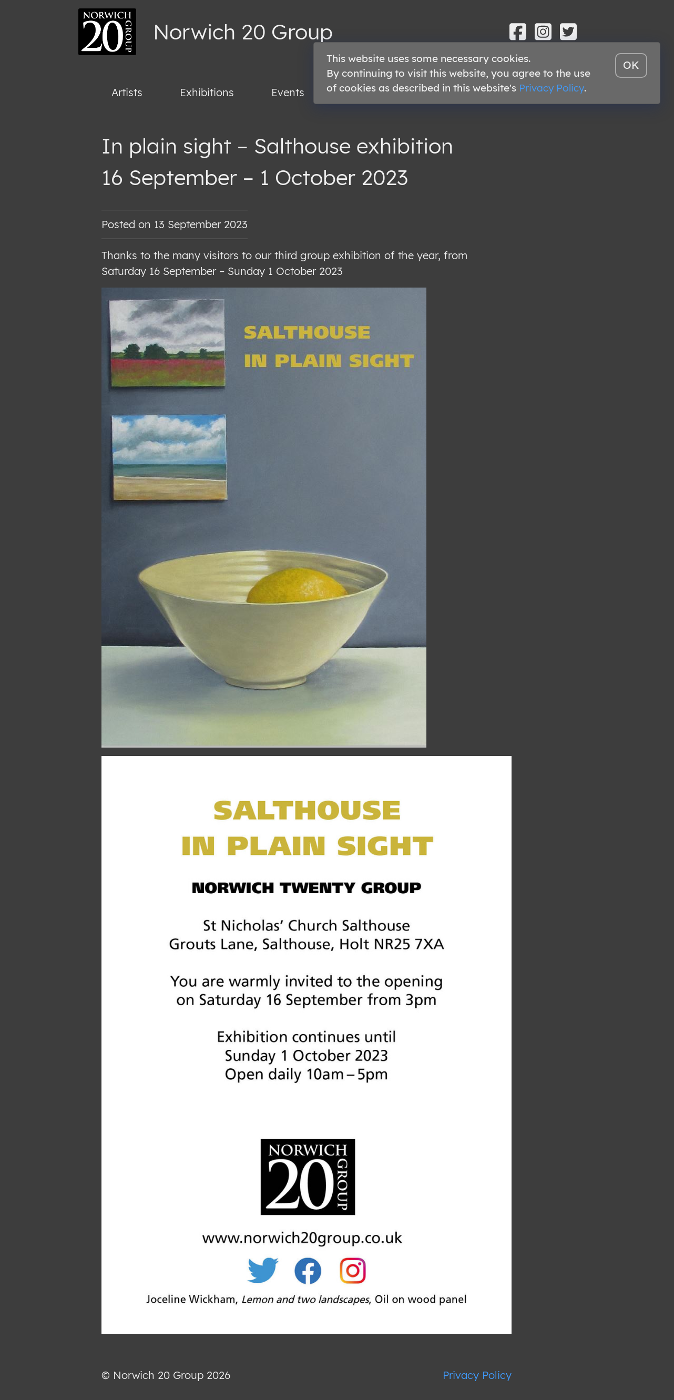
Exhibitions (207, 92)
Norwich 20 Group (243, 31)
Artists (126, 92)
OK (631, 64)
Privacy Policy (477, 1375)
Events (287, 92)
